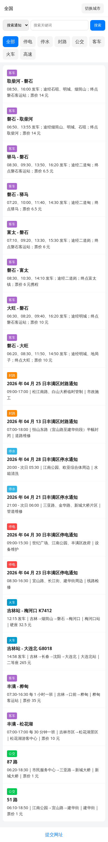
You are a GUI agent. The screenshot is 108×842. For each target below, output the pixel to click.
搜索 (97, 25)
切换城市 (92, 8)
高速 (27, 54)
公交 (79, 41)
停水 (45, 41)
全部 (10, 41)
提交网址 (54, 834)
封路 (62, 41)
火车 (10, 54)
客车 (96, 41)
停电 (27, 41)
